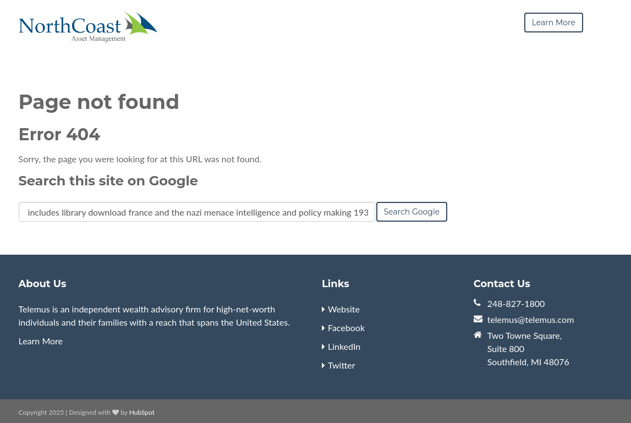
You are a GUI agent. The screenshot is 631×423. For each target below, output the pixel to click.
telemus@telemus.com (530, 319)
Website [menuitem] (344, 309)
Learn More (41, 341)
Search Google (412, 212)
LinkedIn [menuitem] (344, 346)
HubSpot (142, 412)
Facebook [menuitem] (346, 327)
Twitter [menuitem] (341, 365)
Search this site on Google (108, 181)
